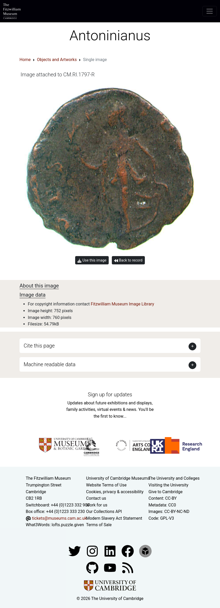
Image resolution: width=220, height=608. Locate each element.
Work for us (96, 505)
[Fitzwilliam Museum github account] (93, 567)
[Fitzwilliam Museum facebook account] (110, 550)
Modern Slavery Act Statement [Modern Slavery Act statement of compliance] (114, 518)
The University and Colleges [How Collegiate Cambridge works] (173, 478)
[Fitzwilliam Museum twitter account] (75, 550)
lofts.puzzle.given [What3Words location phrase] (67, 524)
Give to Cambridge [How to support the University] (165, 491)
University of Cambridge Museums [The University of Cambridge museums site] (118, 478)
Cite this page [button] (39, 346)
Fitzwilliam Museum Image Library (122, 304)
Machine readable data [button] (49, 364)
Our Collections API (104, 511)
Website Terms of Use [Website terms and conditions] (106, 485)
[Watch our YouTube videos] (110, 567)
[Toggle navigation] (209, 11)
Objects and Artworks (57, 59)
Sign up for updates (110, 394)
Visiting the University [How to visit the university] (168, 485)
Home (25, 59)
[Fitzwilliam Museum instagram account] (93, 550)
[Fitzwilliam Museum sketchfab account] (145, 550)
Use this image (91, 260)
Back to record (128, 260)
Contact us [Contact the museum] (96, 498)
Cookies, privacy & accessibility (115, 491)
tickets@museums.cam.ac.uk (59, 518)
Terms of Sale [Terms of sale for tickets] (99, 524)
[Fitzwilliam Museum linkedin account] (128, 550)
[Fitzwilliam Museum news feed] (127, 567)
